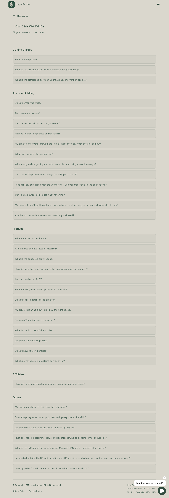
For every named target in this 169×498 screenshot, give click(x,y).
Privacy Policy (35, 491)
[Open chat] (162, 491)
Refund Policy (19, 491)
